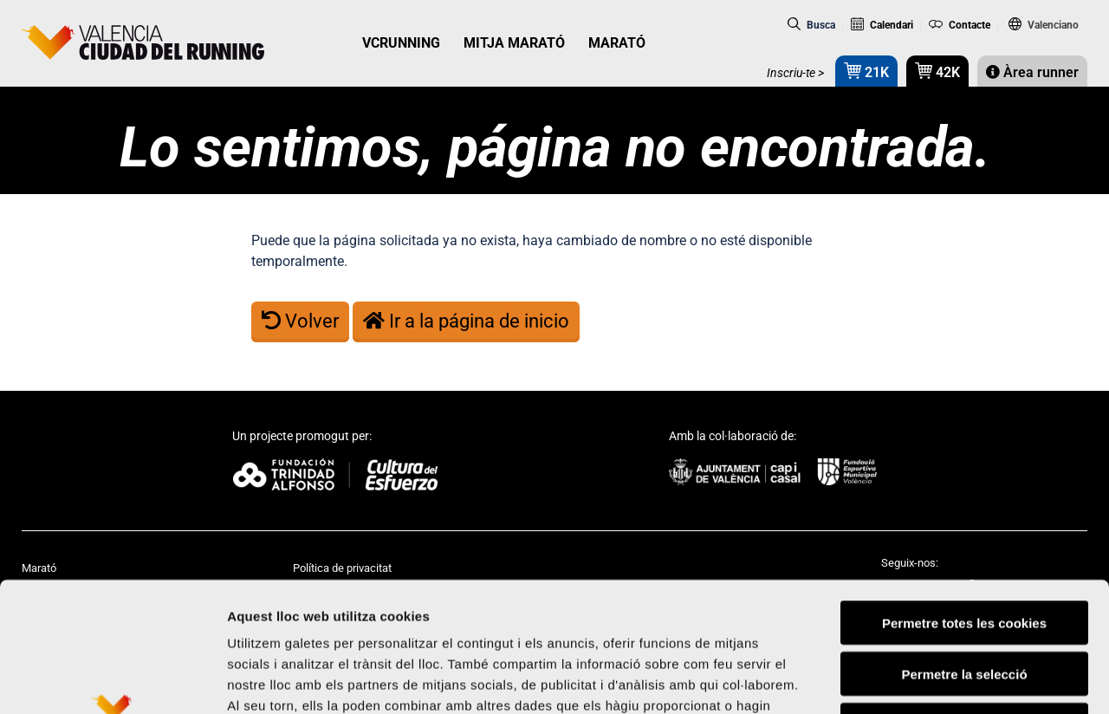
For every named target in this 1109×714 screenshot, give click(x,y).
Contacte (959, 25)
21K (866, 71)
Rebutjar (964, 603)
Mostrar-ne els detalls (997, 679)
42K (937, 71)
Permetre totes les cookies (964, 501)
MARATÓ (616, 43)
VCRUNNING (401, 43)
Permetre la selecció (964, 552)
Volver (300, 321)
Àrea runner (1032, 72)
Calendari (882, 25)
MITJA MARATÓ (514, 43)
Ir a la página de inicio (466, 321)
